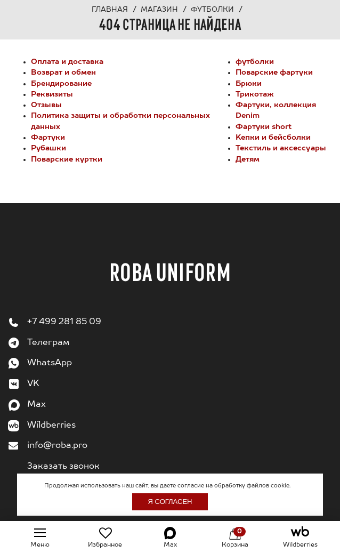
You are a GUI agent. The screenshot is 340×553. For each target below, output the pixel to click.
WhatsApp (49, 363)
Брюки (249, 83)
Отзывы (46, 105)
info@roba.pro (57, 446)
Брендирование (61, 83)
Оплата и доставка (67, 62)
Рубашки (48, 148)
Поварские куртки (66, 159)
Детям (248, 159)
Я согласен (170, 502)
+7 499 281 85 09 (64, 322)
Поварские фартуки (274, 72)
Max (36, 404)
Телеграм (48, 343)
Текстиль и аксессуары (281, 148)
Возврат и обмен (63, 72)
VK (33, 384)
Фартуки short (264, 127)
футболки (255, 62)
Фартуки (48, 137)
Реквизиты (52, 94)
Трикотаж (255, 94)
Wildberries (51, 425)
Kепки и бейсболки (273, 137)
